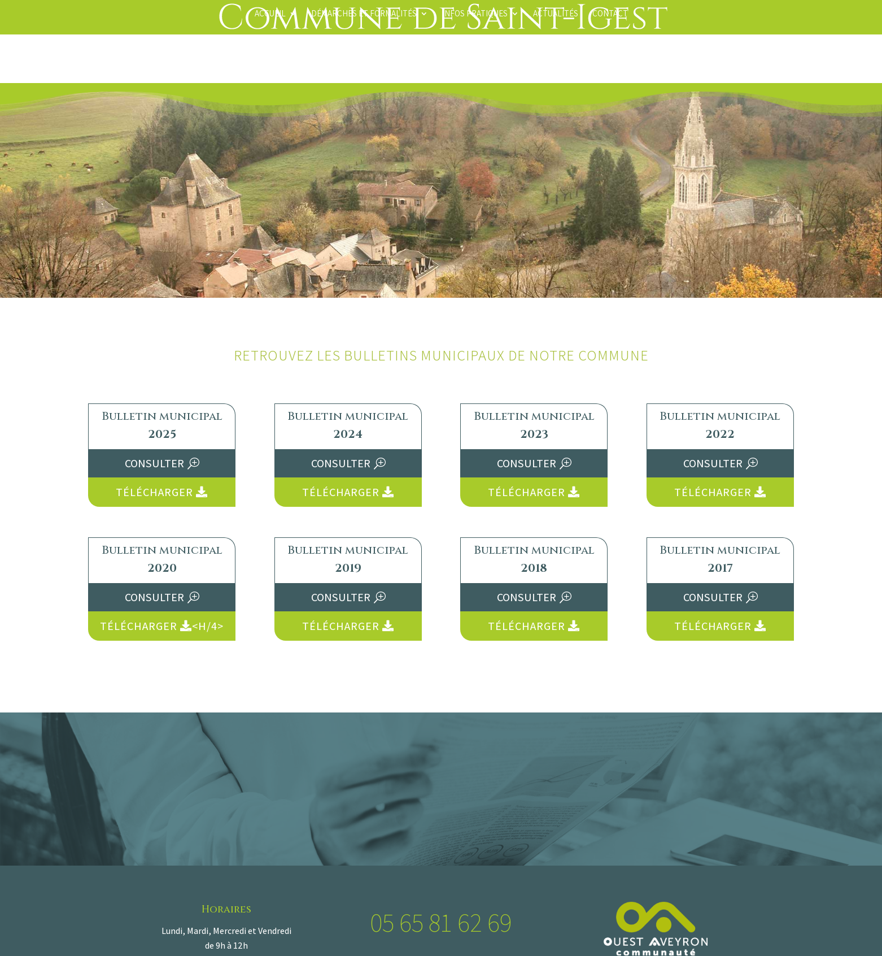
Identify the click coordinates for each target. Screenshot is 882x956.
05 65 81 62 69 (441, 922)
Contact (610, 14)
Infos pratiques (475, 14)
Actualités (555, 14)
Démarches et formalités (364, 14)
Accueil (270, 14)
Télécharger (162, 492)
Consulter (154, 463)
